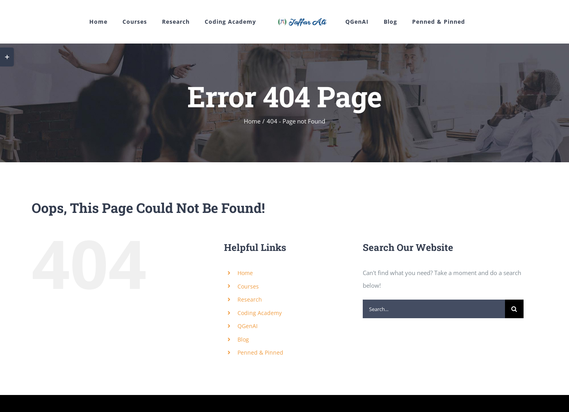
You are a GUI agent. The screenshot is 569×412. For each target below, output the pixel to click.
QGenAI (247, 326)
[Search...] (434, 309)
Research (249, 300)
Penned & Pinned (260, 353)
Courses (248, 286)
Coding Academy (259, 313)
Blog (243, 339)
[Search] (514, 309)
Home (245, 273)
